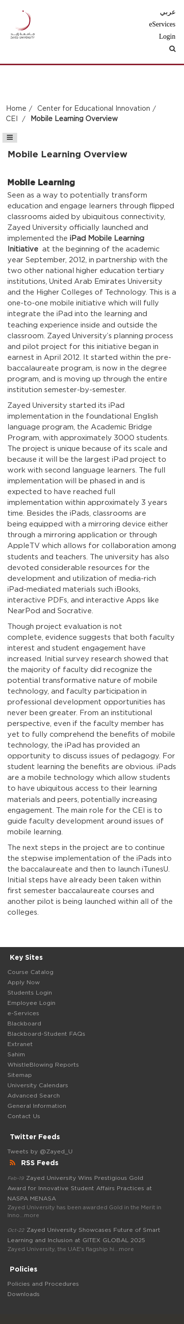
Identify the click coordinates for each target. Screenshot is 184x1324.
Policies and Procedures (43, 1284)
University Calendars (37, 1085)
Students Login (29, 993)
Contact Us (23, 1116)
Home (16, 108)
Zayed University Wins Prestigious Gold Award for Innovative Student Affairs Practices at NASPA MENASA (79, 1188)
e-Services (23, 1013)
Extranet (20, 1044)
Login (167, 36)
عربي (168, 12)
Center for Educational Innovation (93, 108)
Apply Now (23, 982)
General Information (36, 1106)
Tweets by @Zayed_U (40, 1151)
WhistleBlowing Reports (43, 1065)
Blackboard (24, 1023)
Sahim (16, 1054)
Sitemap (19, 1075)
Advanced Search (33, 1096)
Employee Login (31, 1003)
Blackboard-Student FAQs (46, 1034)
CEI (13, 119)
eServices (162, 24)
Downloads (23, 1294)
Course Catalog (30, 972)
